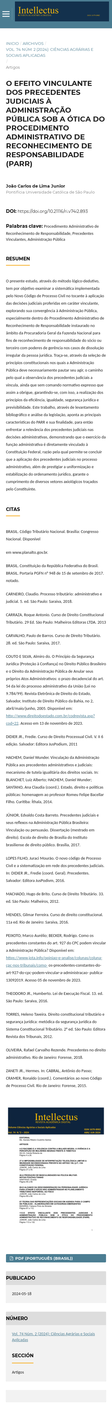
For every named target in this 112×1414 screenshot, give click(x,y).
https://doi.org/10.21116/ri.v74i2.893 (53, 211)
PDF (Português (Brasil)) (43, 1258)
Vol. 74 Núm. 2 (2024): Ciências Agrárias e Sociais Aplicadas (49, 52)
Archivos (33, 43)
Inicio (12, 43)
